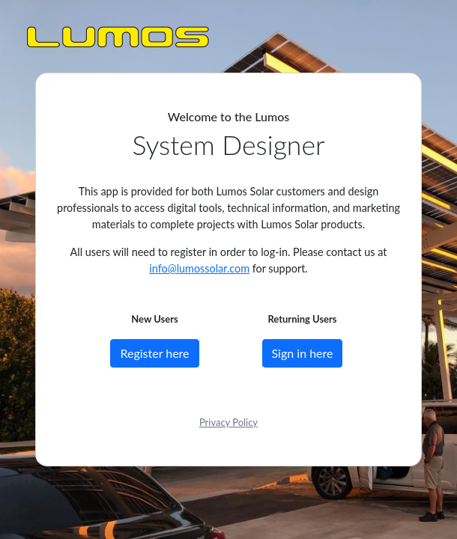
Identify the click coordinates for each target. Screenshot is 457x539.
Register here (154, 353)
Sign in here (302, 353)
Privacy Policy (228, 422)
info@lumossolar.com (199, 268)
